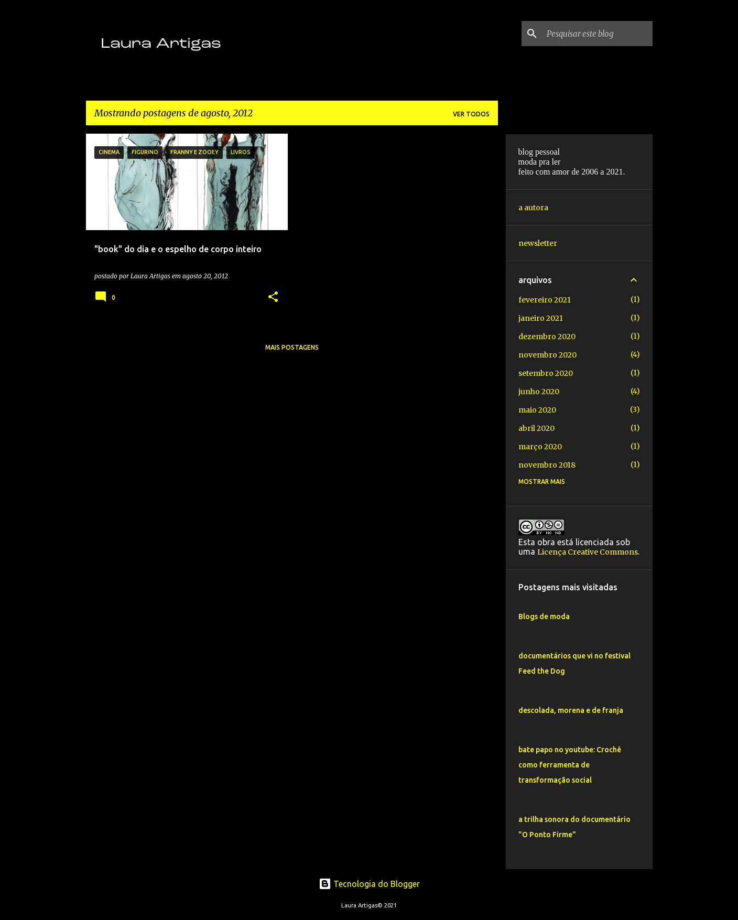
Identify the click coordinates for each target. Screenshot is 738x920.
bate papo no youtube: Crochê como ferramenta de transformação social (569, 764)
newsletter (537, 243)
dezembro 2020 (547, 336)
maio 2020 (537, 410)
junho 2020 (538, 391)
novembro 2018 (547, 465)
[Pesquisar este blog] (597, 33)
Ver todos (471, 114)
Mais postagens (292, 347)
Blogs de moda (544, 616)
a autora (533, 207)
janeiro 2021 (540, 318)
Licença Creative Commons (587, 552)
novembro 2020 (547, 355)
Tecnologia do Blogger (369, 884)
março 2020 (540, 446)
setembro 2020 (545, 373)
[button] (273, 297)
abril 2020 (536, 428)
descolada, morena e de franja (570, 710)
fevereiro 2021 (544, 300)
